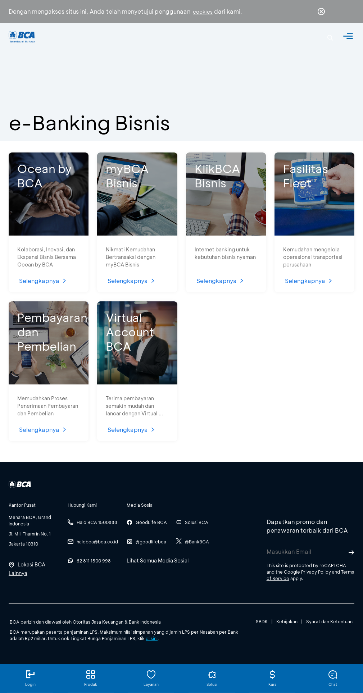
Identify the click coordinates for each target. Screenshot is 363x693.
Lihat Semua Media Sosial (158, 560)
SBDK (262, 621)
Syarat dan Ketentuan (329, 621)
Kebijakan (287, 621)
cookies (203, 11)
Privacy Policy (316, 572)
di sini (152, 638)
